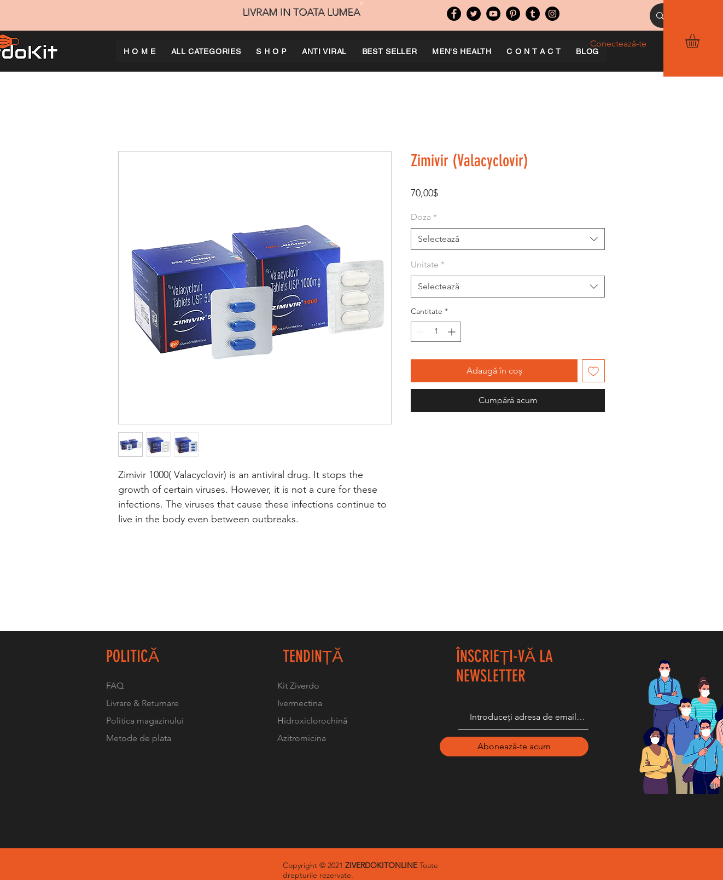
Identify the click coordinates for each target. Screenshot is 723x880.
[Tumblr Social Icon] (533, 14)
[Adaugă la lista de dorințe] (593, 370)
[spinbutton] (436, 331)
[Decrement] (419, 331)
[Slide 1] (361, 3)
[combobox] (508, 239)
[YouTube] (493, 14)
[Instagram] (552, 14)
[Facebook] (454, 14)
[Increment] (452, 331)
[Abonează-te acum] (514, 746)
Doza (424, 217)
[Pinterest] (513, 14)
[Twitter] (474, 14)
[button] (700, 41)
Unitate (428, 264)
